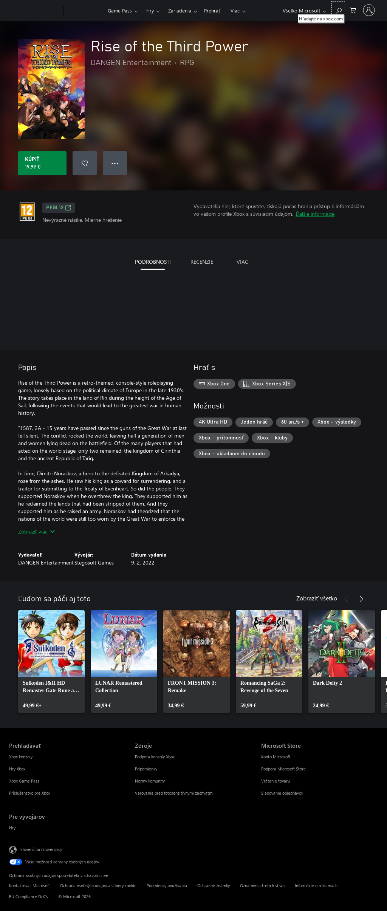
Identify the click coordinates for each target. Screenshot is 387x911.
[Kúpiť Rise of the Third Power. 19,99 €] (42, 163)
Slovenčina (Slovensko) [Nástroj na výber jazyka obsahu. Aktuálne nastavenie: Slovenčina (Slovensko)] (41, 849)
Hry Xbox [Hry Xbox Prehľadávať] (17, 768)
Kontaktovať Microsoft (29, 885)
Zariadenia (179, 10)
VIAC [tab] (242, 261)
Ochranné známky (213, 885)
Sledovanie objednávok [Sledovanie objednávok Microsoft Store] (282, 792)
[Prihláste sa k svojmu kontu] (369, 10)
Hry (150, 10)
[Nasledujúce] (361, 599)
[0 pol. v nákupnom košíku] (353, 10)
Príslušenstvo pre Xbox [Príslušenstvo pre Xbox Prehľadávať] (29, 792)
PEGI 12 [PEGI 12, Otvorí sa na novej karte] (58, 208)
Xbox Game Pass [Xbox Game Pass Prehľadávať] (24, 780)
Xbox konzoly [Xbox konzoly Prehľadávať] (21, 756)
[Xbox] (85, 10)
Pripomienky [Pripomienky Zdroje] (146, 768)
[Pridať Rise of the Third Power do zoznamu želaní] (85, 163)
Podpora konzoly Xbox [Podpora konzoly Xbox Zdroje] (155, 756)
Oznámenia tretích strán (262, 885)
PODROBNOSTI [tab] (153, 261)
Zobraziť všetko (316, 598)
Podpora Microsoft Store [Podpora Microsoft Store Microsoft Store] (283, 768)
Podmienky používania (167, 885)
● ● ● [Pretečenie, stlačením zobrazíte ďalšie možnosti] (115, 163)
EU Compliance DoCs (28, 896)
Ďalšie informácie (315, 213)
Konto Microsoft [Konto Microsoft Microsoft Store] (275, 756)
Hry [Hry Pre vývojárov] (12, 827)
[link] (51, 661)
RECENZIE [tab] (201, 261)
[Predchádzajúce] (346, 599)
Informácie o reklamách (316, 885)
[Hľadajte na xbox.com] (338, 9)
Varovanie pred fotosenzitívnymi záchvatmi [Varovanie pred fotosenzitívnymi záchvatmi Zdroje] (174, 792)
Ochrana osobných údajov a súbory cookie (98, 885)
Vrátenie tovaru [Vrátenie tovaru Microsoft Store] (275, 780)
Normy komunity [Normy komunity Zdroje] (150, 780)
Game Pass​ (120, 10)
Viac (235, 10)
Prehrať (212, 10)
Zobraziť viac (36, 531)
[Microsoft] (35, 10)
